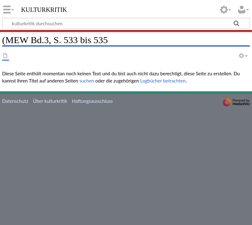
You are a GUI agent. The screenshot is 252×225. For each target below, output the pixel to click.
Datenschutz (15, 101)
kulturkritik (44, 9)
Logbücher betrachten (163, 80)
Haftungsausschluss (92, 101)
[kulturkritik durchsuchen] (126, 23)
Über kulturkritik (50, 101)
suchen (86, 80)
